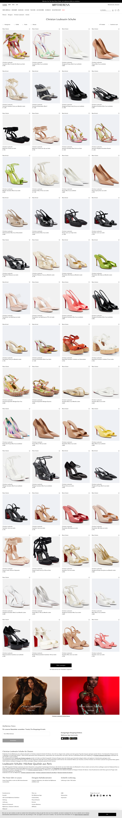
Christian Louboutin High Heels (102, 755)
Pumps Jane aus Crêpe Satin (69, 232)
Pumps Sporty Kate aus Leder (99, 190)
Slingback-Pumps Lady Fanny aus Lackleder (73, 106)
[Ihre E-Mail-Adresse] (26, 734)
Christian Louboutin (19, 14)
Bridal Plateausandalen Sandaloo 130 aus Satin (44, 654)
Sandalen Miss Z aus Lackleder (40, 64)
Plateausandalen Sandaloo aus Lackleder (13, 654)
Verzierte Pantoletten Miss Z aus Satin (41, 359)
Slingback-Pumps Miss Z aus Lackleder (72, 64)
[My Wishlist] (116, 10)
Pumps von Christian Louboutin (23, 758)
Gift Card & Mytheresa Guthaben (11, 797)
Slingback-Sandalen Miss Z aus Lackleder (102, 106)
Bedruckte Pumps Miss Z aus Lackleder (12, 443)
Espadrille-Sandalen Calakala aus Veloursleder (74, 359)
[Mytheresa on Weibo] (107, 795)
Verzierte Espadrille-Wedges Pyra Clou (12, 401)
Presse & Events (36, 799)
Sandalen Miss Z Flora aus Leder (40, 190)
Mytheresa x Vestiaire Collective (11, 806)
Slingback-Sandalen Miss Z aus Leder (71, 612)
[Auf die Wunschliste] (29, 28)
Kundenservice (6, 793)
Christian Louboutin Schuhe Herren (61, 716)
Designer (10, 14)
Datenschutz (64, 795)
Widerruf (5, 808)
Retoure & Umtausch (8, 804)
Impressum (64, 797)
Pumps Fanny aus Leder (68, 486)
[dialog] (61, 814)
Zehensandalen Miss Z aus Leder (40, 232)
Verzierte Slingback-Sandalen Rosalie (101, 148)
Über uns (34, 793)
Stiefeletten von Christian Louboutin (63, 768)
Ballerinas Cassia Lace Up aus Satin (41, 148)
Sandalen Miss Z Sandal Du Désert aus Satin (14, 64)
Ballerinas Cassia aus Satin (9, 148)
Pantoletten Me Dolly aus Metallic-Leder (72, 275)
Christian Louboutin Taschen (35, 769)
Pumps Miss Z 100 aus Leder (39, 443)
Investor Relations (36, 804)
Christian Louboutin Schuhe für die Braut (46, 772)
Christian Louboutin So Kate (28, 772)
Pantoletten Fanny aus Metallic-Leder (12, 359)
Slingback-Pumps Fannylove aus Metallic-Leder (104, 570)
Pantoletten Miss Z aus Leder (69, 443)
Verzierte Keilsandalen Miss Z (39, 106)
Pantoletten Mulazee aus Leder (10, 275)
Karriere (34, 802)
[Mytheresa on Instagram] (101, 795)
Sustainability (35, 797)
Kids (13, 4)
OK (107, 814)
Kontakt (5, 795)
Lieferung (5, 802)
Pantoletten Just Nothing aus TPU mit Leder (43, 317)
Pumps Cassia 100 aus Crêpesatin (11, 570)
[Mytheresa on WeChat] (110, 795)
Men (9, 4)
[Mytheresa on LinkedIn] (91, 795)
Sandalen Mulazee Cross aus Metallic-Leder (43, 275)
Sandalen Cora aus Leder (68, 570)
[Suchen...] (106, 10)
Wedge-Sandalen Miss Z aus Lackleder (12, 486)
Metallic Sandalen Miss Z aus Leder (11, 190)
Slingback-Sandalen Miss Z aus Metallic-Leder (14, 612)
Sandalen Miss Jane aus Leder (69, 654)
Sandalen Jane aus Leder (98, 232)
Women (5, 4)
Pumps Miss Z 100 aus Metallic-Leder (41, 612)
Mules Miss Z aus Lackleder (99, 443)
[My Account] (113, 10)
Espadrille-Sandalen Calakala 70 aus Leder (103, 359)
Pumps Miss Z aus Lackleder (99, 64)
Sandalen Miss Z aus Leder (98, 401)
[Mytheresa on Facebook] (94, 795)
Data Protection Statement (82, 814)
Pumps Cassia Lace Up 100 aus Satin (41, 570)
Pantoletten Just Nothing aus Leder (11, 317)
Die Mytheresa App (37, 795)
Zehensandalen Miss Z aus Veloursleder (13, 232)
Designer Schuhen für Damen (65, 772)
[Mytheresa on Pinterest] (97, 795)
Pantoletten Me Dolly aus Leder (70, 528)
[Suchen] (101, 10)
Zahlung (5, 799)
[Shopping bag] (118, 10)
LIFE (17, 4)
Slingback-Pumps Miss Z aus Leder (100, 486)
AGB (62, 793)
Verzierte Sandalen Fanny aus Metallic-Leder (14, 106)
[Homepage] (61, 5)
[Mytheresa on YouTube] (104, 795)
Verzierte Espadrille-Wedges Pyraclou (41, 401)
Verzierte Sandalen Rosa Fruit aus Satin (72, 148)
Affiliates (34, 806)
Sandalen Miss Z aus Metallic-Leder (71, 401)
